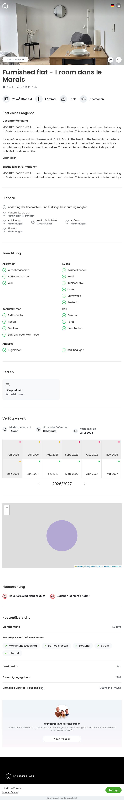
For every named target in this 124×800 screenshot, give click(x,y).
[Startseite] (5, 6)
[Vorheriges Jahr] (39, 484)
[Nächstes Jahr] (85, 484)
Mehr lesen (9, 158)
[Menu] (119, 6)
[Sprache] (112, 5)
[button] (6, 507)
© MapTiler (89, 566)
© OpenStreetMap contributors (107, 566)
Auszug (14, 792)
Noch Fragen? (62, 739)
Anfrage (113, 790)
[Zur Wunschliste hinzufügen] (119, 60)
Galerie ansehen (15, 59)
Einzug (5, 792)
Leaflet (79, 566)
